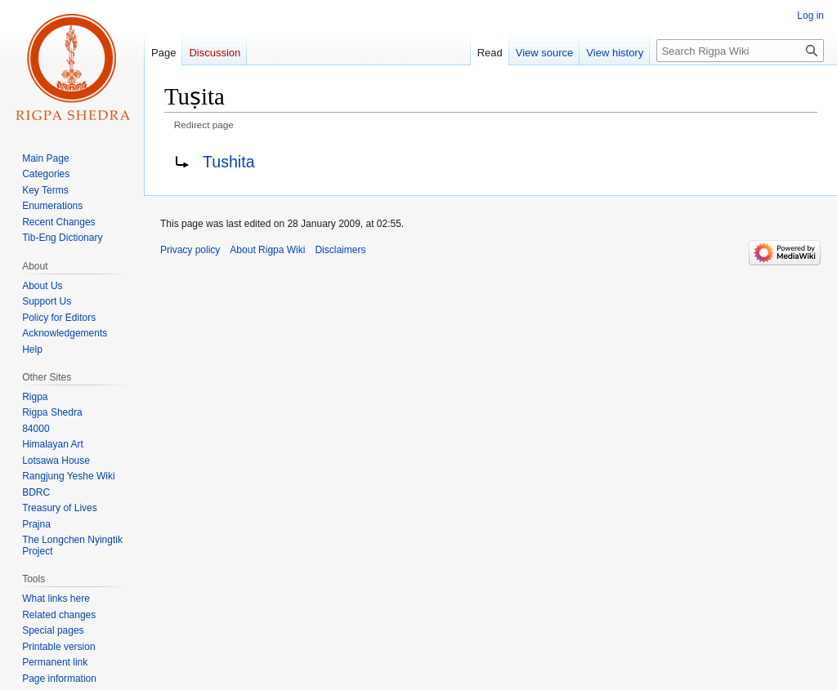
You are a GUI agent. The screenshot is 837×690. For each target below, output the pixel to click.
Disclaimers (340, 250)
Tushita (229, 162)
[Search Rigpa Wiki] (740, 50)
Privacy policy (190, 250)
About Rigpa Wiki (267, 250)
